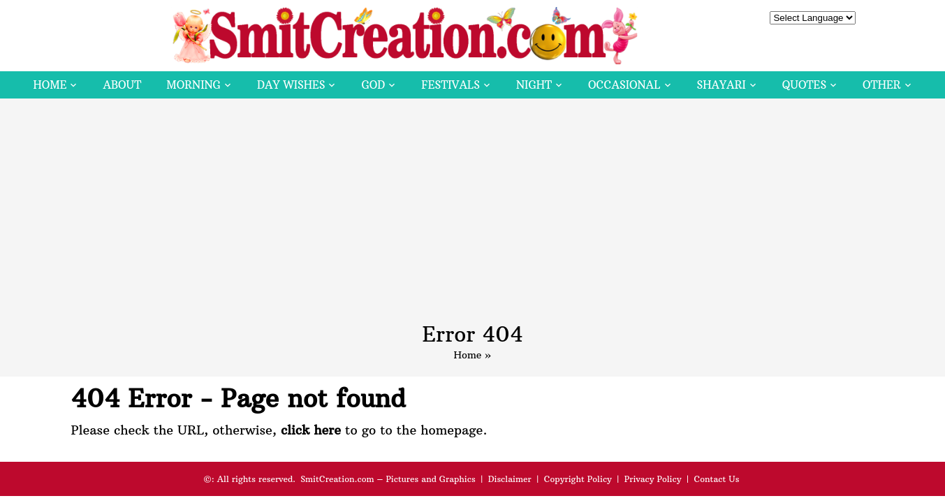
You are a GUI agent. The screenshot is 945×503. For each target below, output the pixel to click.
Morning (193, 85)
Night (534, 85)
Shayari (721, 85)
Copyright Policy (578, 479)
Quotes (804, 85)
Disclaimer (510, 479)
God (373, 85)
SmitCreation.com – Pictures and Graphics (388, 479)
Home (49, 85)
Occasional (624, 85)
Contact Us (716, 479)
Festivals (450, 85)
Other (881, 85)
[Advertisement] (473, 217)
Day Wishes (291, 85)
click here (311, 430)
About (122, 85)
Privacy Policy (653, 479)
